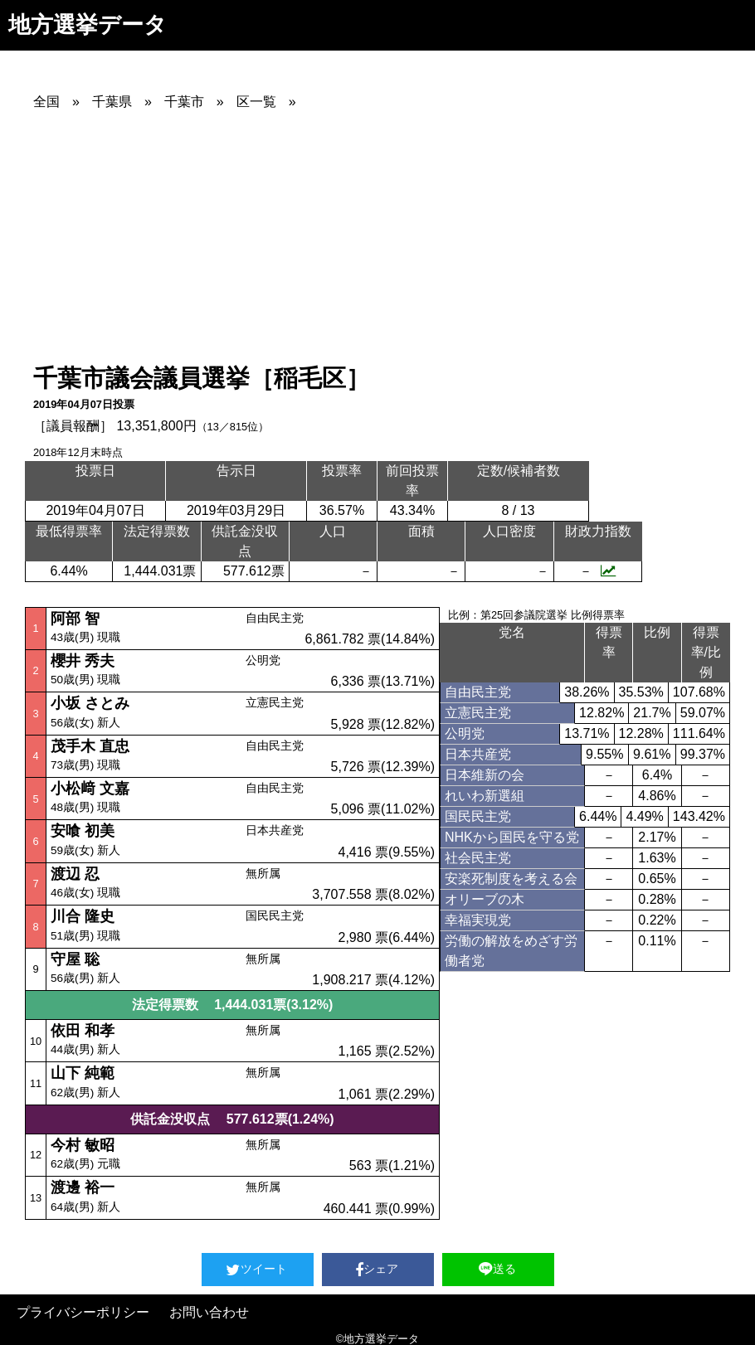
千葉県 (112, 102)
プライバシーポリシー (83, 1312)
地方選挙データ (87, 24)
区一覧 (256, 102)
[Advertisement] (394, 236)
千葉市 (184, 102)
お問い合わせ (209, 1312)
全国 (46, 102)
